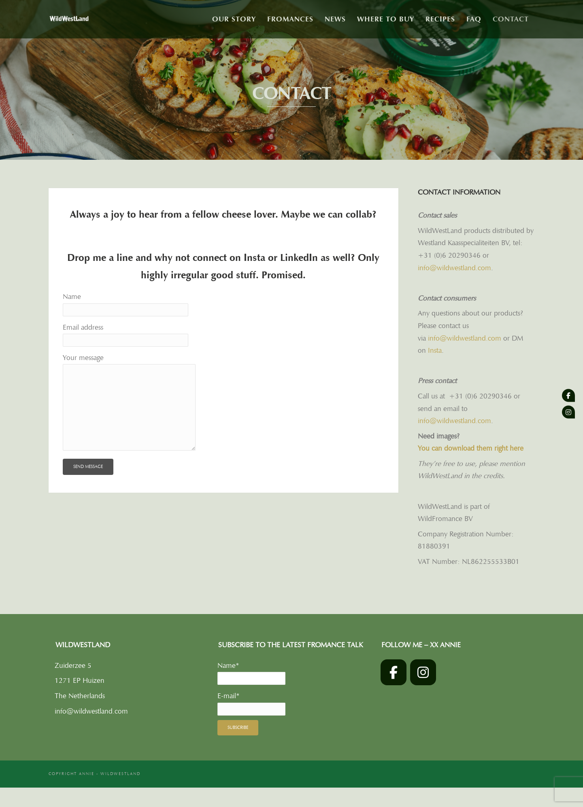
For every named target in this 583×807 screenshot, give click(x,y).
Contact (511, 19)
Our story (234, 19)
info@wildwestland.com (454, 267)
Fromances (290, 19)
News (335, 19)
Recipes (440, 19)
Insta (256, 258)
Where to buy (385, 19)
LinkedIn (299, 258)
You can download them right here (470, 448)
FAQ (473, 19)
